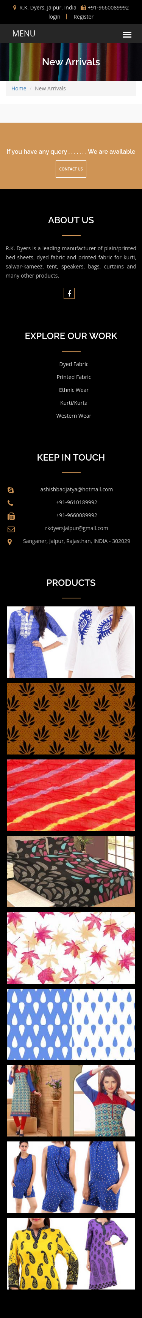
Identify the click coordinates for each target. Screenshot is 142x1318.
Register (83, 16)
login (54, 16)
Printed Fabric (74, 376)
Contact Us (71, 169)
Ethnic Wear (74, 389)
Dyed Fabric (74, 364)
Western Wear (74, 415)
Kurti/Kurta (73, 402)
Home (19, 88)
